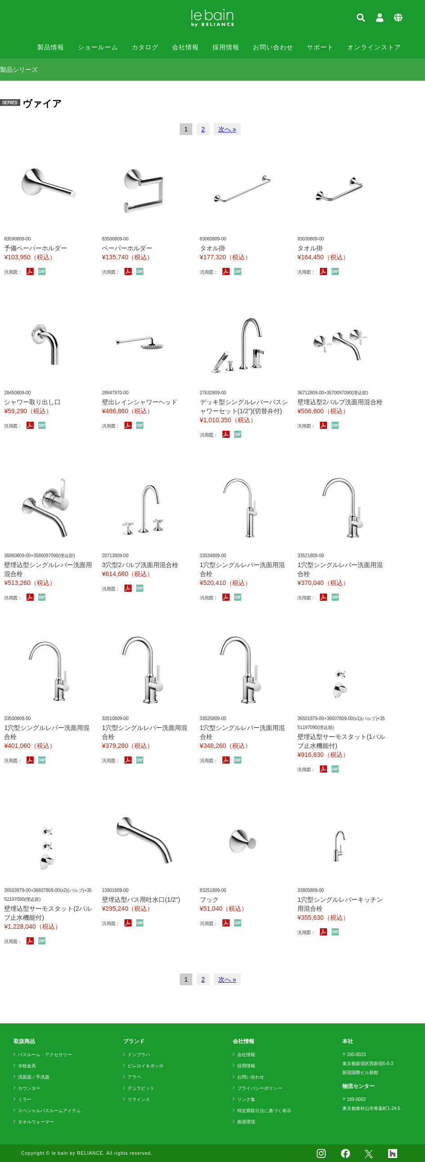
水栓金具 (27, 1065)
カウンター (29, 1088)
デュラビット (141, 1088)
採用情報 (225, 47)
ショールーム (98, 47)
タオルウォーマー (36, 1121)
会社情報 (185, 47)
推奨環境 (246, 1121)
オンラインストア (374, 47)
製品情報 (50, 47)
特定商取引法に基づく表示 (264, 1110)
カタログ (145, 47)
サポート (320, 47)
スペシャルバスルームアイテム (49, 1110)
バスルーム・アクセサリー (45, 1054)
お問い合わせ (273, 47)
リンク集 (246, 1099)
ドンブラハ (139, 1054)
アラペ (134, 1077)
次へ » (227, 129)
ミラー (24, 1099)
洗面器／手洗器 (33, 1077)
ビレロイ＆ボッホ (146, 1065)
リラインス (139, 1099)
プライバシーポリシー (259, 1088)
